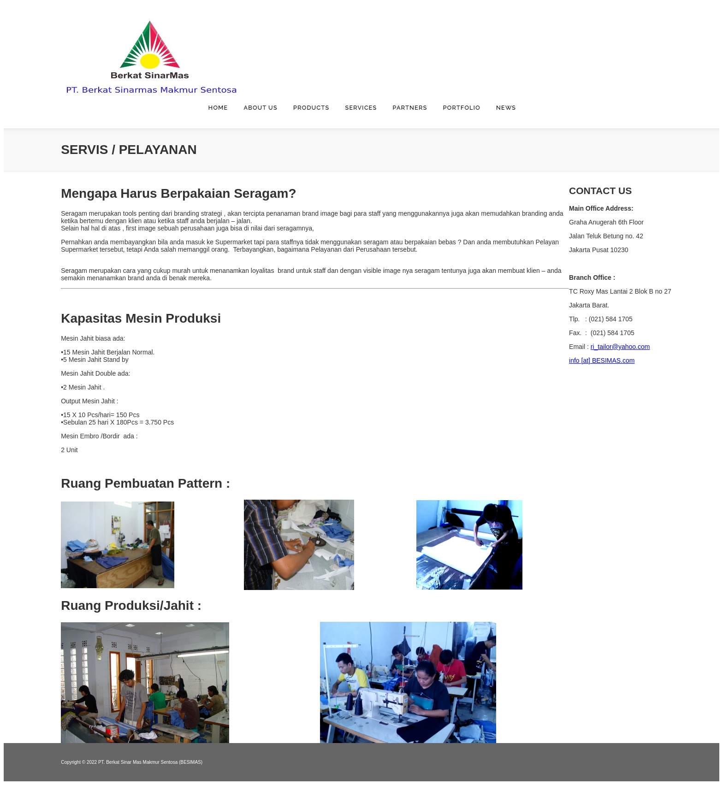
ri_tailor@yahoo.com (620, 346)
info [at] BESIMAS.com (601, 360)
